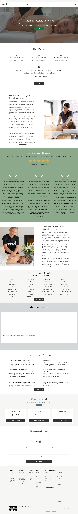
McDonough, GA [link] (12, 291)
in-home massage (23, 144)
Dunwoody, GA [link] (30, 286)
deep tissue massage (13, 121)
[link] (4, 4)
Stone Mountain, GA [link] (65, 294)
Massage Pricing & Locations (12, 481)
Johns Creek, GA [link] (12, 289)
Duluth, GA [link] (12, 286)
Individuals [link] (4, 0)
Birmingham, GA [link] (65, 279)
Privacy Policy (54, 511)
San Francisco (60, 481)
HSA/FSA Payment (12, 492)
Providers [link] (22, 0)
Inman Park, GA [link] (65, 286)
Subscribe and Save (39, 420)
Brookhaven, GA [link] (12, 281)
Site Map (37, 484)
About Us (37, 472)
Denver (46, 481)
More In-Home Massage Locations (61, 484)
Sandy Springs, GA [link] (66, 291)
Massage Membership (13, 484)
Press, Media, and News (39, 479)
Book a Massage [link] (39, 29)
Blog (37, 476)
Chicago (46, 476)
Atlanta (46, 472)
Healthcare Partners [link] (16, 0)
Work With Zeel (31, 473)
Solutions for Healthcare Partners (23, 473)
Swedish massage (22, 119)
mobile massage (21, 118)
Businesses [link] (9, 0)
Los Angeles (59, 472)
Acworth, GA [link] (12, 279)
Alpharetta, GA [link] (30, 279)
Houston (46, 483)
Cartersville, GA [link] (48, 281)
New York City (60, 476)
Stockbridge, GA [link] (47, 294)
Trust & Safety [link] (34, 4)
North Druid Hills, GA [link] (48, 291)
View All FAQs (39, 389)
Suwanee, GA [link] (12, 296)
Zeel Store (10, 488)
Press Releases (38, 482)
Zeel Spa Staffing (22, 481)
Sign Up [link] (68, 0)
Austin (46, 474)
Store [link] (22, 4)
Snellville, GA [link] (30, 294)
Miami (58, 474)
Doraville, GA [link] (48, 284)
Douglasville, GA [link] (65, 284)
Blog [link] (27, 4)
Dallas (46, 494)
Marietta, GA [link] (65, 289)
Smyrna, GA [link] (12, 294)
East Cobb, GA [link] (48, 286)
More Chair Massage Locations (62, 501)
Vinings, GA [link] (30, 296)
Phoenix (58, 479)
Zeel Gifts (10, 486)
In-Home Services (13, 4)
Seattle (59, 498)
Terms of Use (48, 511)
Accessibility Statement (38, 487)
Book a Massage (39, 83)
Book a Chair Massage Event (22, 479)
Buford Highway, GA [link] (30, 281)
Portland (59, 494)
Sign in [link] (64, 0)
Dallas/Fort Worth (48, 479)
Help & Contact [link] (73, 0)
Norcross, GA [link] (30, 291)
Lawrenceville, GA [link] (48, 289)
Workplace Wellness (23, 476)
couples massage (29, 122)
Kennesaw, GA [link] (30, 289)
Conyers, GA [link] (12, 284)
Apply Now (31, 476)
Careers (37, 474)
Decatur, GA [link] (30, 284)
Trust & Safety (11, 490)
